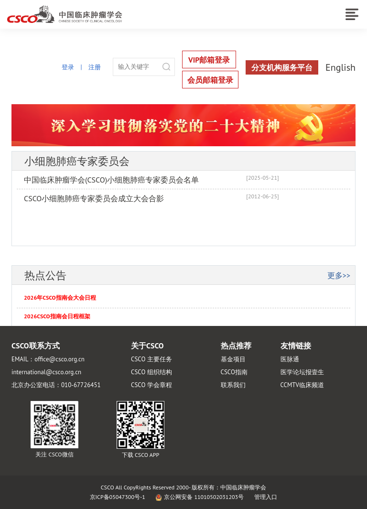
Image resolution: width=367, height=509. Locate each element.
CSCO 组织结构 (151, 372)
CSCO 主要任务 (151, 359)
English (340, 67)
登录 (68, 67)
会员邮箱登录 (210, 80)
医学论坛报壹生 (302, 372)
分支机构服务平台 (282, 67)
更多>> (338, 275)
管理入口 (265, 496)
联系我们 (233, 385)
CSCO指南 (234, 372)
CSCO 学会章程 (151, 385)
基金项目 (233, 359)
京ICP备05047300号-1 (117, 496)
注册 (94, 67)
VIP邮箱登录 (209, 60)
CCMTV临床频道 (302, 385)
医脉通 (290, 359)
